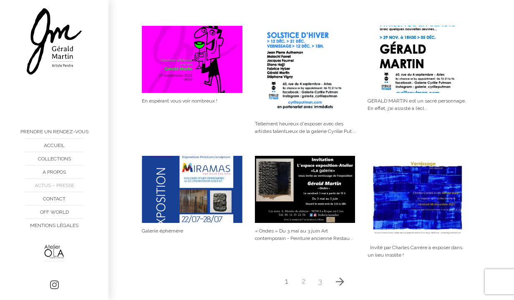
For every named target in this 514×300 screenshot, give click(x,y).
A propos (54, 172)
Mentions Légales (54, 225)
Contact (54, 199)
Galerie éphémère (162, 231)
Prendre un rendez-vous (54, 132)
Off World (54, 212)
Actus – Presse (54, 185)
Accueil (54, 145)
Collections (54, 159)
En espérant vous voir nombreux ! (179, 101)
